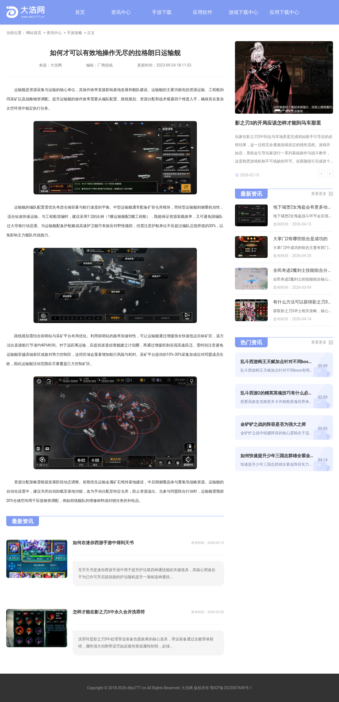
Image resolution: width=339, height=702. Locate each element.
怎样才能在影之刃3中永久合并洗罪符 (109, 611)
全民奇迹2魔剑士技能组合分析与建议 (303, 270)
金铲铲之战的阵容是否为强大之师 (273, 424)
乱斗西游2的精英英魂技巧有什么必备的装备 (277, 393)
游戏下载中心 (243, 12)
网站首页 (33, 33)
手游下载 (162, 12)
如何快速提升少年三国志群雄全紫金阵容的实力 (277, 455)
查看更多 (318, 193)
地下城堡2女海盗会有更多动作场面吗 (303, 207)
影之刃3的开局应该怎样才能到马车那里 (278, 123)
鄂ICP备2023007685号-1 (231, 688)
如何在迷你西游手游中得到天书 (103, 542)
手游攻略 (74, 33)
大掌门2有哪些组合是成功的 (300, 238)
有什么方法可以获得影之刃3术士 (303, 302)
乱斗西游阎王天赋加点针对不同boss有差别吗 (277, 361)
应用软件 (202, 12)
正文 (91, 33)
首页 (80, 12)
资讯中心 (121, 12)
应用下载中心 (284, 12)
